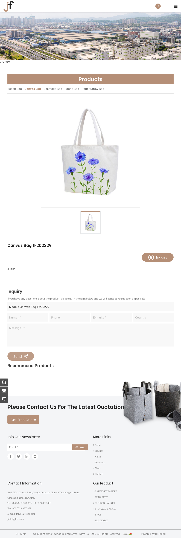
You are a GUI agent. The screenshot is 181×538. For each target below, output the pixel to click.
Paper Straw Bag (93, 88)
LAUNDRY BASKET (106, 491)
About (98, 445)
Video (98, 456)
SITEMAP (21, 534)
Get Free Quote (23, 419)
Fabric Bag (72, 88)
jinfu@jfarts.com (15, 519)
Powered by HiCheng (153, 534)
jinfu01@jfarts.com (25, 513)
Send (82, 447)
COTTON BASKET (105, 503)
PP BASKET (101, 497)
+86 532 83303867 (21, 503)
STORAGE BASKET (105, 509)
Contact (99, 474)
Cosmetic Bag (52, 88)
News (98, 468)
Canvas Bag (33, 88)
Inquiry (161, 256)
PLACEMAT (101, 520)
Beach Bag (14, 88)
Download (100, 462)
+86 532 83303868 (42, 503)
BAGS (98, 514)
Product (99, 451)
